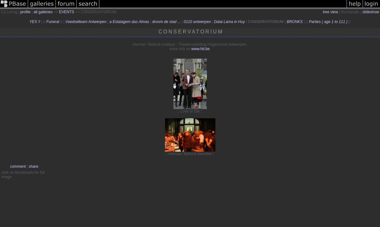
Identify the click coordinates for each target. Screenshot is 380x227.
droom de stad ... (166, 22)
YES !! (34, 22)
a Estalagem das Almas (129, 22)
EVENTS (66, 12)
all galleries (43, 12)
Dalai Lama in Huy (229, 22)
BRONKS (295, 22)
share (33, 166)
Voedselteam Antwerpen (86, 22)
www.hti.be (200, 49)
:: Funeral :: (52, 22)
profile (25, 12)
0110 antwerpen (197, 22)
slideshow (370, 12)
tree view (330, 12)
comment (18, 166)
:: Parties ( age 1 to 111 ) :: (328, 22)
